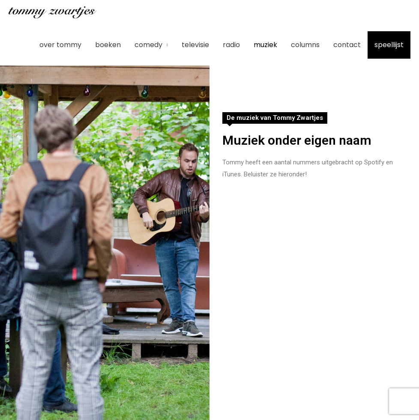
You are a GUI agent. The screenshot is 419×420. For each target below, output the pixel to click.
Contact (347, 45)
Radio (231, 45)
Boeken (108, 45)
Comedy (148, 45)
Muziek (265, 45)
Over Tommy (60, 45)
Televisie (195, 45)
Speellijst (389, 45)
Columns (305, 45)
